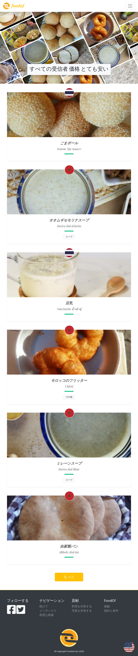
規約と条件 (111, 611)
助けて (43, 606)
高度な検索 (46, 615)
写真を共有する (82, 611)
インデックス (48, 611)
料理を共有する (82, 606)
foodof (13, 6)
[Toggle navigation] (130, 6)
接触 (107, 606)
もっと (69, 577)
